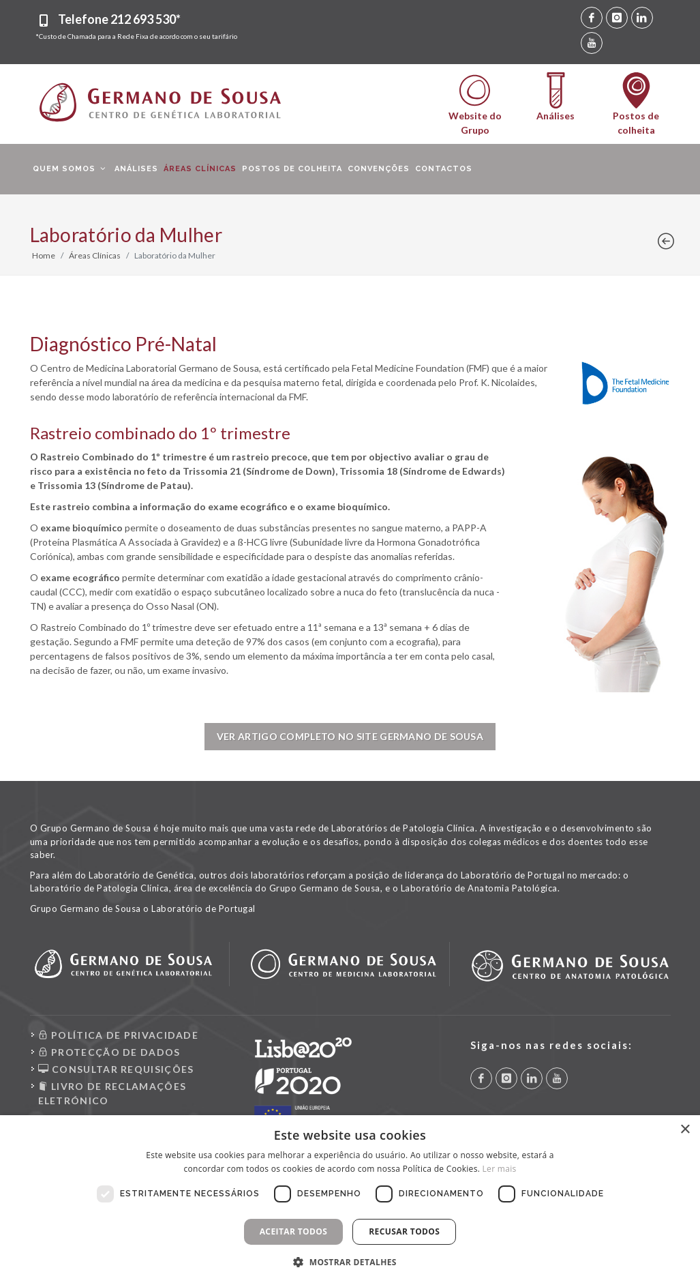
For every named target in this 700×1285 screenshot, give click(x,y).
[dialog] (350, 1200)
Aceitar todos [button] (294, 1231)
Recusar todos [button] (404, 1231)
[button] (350, 1262)
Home (43, 255)
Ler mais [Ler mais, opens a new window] (500, 1169)
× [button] (685, 1130)
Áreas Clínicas (95, 255)
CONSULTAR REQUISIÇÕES (116, 1069)
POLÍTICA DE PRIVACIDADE (118, 1035)
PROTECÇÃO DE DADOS (109, 1052)
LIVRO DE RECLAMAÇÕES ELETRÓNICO (112, 1092)
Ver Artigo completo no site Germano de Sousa (350, 736)
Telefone (119, 19)
